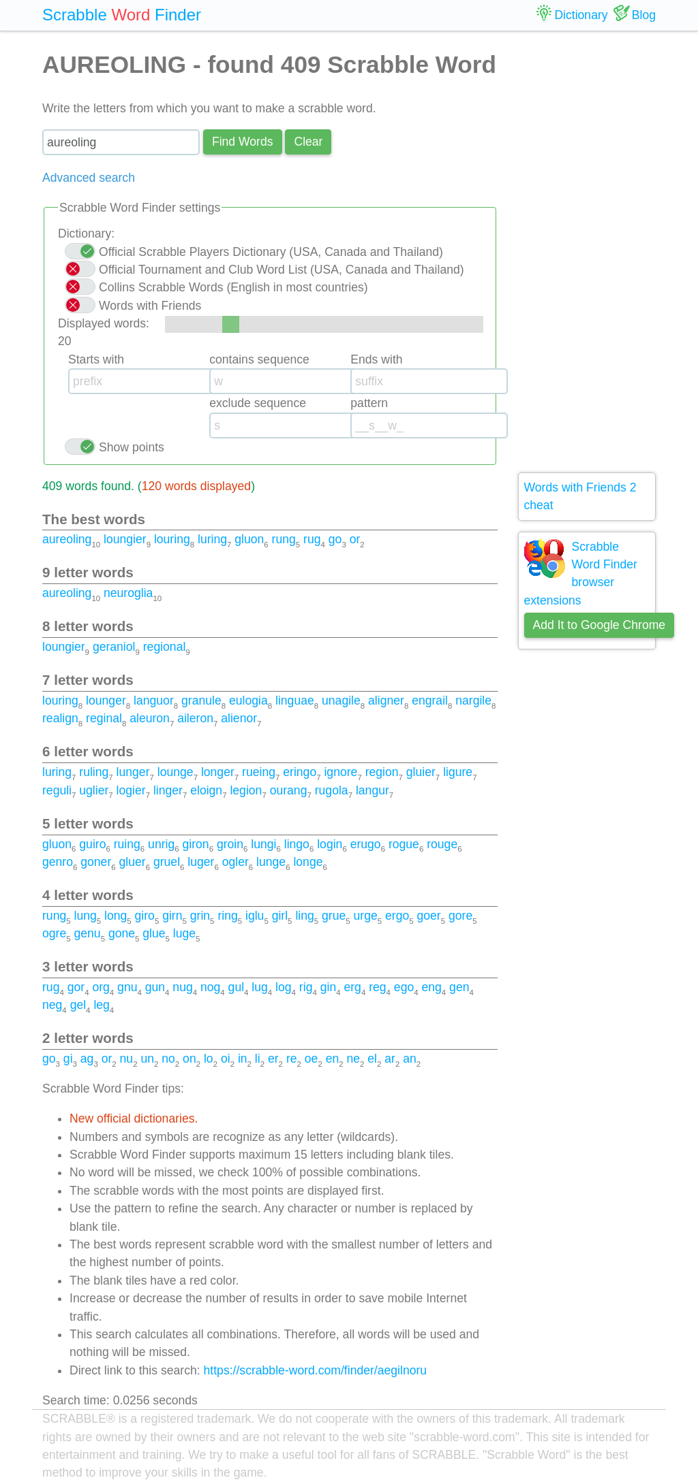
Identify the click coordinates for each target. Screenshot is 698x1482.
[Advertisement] (587, 252)
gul (236, 987)
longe (307, 862)
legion (246, 790)
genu (87, 933)
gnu (127, 987)
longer (217, 772)
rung (284, 539)
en (332, 1058)
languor (154, 700)
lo (208, 1058)
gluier (421, 772)
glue (153, 933)
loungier (125, 539)
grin (200, 915)
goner (95, 862)
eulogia (248, 700)
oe (311, 1058)
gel (78, 1005)
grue (334, 915)
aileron (195, 718)
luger (200, 862)
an (409, 1058)
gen (459, 987)
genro (57, 862)
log (283, 987)
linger (168, 790)
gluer (132, 862)
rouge (442, 844)
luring (212, 539)
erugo (365, 844)
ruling (93, 772)
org (100, 987)
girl (280, 915)
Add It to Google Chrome (599, 625)
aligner (386, 700)
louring (172, 539)
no (168, 1058)
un (147, 1058)
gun (155, 987)
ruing (127, 844)
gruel (166, 862)
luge (184, 933)
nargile (473, 700)
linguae (294, 700)
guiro (92, 844)
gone (121, 933)
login (329, 844)
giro (145, 915)
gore (460, 915)
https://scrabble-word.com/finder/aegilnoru (315, 1370)
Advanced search (88, 177)
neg (52, 1005)
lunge (271, 862)
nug (182, 987)
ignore (340, 772)
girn (172, 915)
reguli (57, 790)
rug (311, 539)
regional (164, 647)
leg (101, 1005)
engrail (430, 700)
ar (389, 1058)
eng (431, 987)
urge (366, 915)
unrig (161, 844)
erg (352, 987)
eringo (299, 772)
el (372, 1058)
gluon (249, 539)
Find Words (242, 141)
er (273, 1058)
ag (87, 1058)
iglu (254, 915)
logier (131, 790)
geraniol (114, 647)
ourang (288, 790)
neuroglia (128, 593)
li (257, 1058)
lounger (106, 700)
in (242, 1058)
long (115, 915)
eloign (206, 790)
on (189, 1058)
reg (377, 987)
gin (328, 987)
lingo (296, 844)
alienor (239, 718)
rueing (258, 772)
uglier (93, 790)
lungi (263, 844)
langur (372, 790)
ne (353, 1058)
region (382, 772)
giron (196, 844)
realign (60, 718)
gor (76, 987)
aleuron (150, 718)
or (355, 539)
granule (201, 700)
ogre (54, 933)
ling (304, 915)
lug (259, 987)
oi (225, 1058)
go (335, 539)
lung (85, 915)
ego (404, 987)
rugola (331, 790)
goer (428, 915)
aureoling (66, 539)
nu (127, 1058)
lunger (133, 772)
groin (230, 844)
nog (210, 987)
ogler (235, 862)
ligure (457, 772)
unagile (341, 700)
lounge (175, 772)
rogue (404, 844)
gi (68, 1058)
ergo (397, 915)
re (291, 1058)
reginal (104, 718)
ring (227, 915)
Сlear (308, 141)
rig (306, 987)
